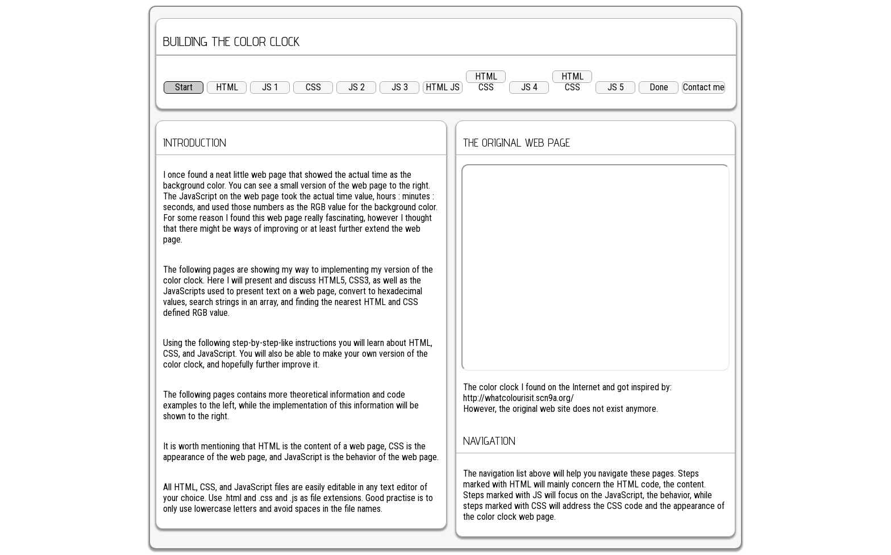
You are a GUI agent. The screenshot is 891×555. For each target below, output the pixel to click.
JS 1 (270, 87)
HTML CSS (486, 77)
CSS (313, 87)
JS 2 (356, 87)
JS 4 (529, 87)
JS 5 (615, 87)
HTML (227, 87)
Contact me (704, 87)
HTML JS (443, 87)
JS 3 (400, 87)
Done (658, 87)
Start (184, 87)
